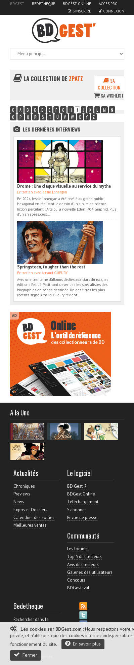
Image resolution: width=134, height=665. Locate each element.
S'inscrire (79, 11)
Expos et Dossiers (30, 510)
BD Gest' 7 (77, 486)
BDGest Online (77, 3)
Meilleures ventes (30, 525)
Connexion (111, 11)
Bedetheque (43, 3)
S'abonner (76, 510)
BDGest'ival (78, 588)
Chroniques (24, 486)
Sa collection (109, 84)
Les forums (77, 549)
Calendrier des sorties (33, 517)
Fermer (25, 655)
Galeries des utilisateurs (90, 572)
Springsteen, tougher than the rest (51, 267)
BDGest (17, 3)
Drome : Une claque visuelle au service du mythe (64, 186)
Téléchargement (82, 502)
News (18, 502)
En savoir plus (83, 643)
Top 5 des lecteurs (84, 556)
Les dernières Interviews (51, 129)
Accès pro (108, 3)
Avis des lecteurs (83, 564)
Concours (76, 580)
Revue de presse (82, 517)
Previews (21, 494)
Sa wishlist (109, 95)
